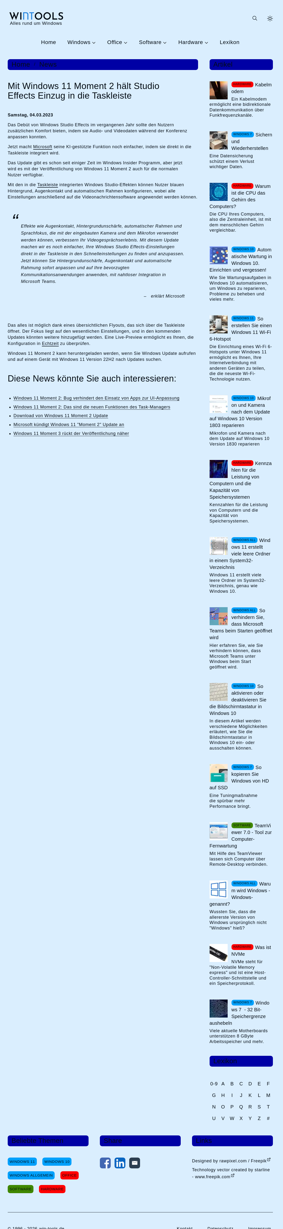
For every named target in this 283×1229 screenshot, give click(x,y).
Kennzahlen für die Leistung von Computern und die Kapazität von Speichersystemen (241, 480)
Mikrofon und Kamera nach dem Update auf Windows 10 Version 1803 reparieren (240, 412)
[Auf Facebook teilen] (105, 1164)
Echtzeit (50, 343)
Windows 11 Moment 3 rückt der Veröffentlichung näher (71, 433)
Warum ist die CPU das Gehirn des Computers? (240, 196)
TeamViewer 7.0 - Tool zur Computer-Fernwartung (241, 835)
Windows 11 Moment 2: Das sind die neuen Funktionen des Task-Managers (91, 407)
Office (114, 42)
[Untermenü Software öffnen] (164, 42)
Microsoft (42, 146)
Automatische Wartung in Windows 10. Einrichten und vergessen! (241, 260)
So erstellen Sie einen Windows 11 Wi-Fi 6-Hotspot (241, 329)
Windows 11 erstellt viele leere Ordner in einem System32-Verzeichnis (240, 554)
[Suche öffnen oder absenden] (254, 18)
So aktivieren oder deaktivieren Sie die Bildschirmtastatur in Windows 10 (238, 700)
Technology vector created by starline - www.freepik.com (231, 1173)
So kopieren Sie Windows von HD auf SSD (239, 777)
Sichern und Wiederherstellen (252, 141)
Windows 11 (22, 1161)
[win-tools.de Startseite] (36, 18)
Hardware (190, 42)
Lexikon (229, 42)
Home (48, 42)
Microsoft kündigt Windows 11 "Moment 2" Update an (68, 424)
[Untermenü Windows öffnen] (93, 42)
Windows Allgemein (31, 1175)
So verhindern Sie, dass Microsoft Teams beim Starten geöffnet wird (241, 624)
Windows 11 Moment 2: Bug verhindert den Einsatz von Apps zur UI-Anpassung (96, 398)
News (48, 64)
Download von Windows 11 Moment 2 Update (60, 415)
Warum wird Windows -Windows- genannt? (240, 894)
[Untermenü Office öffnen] (125, 42)
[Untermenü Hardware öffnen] (205, 42)
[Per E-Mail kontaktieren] (134, 1164)
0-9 (214, 1083)
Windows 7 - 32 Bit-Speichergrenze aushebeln (240, 1013)
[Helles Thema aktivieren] (270, 18)
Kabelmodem (252, 88)
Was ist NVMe (251, 951)
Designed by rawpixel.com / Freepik (229, 1161)
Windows (78, 42)
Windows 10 (57, 1161)
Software (150, 42)
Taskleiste (47, 184)
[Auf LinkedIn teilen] (120, 1164)
